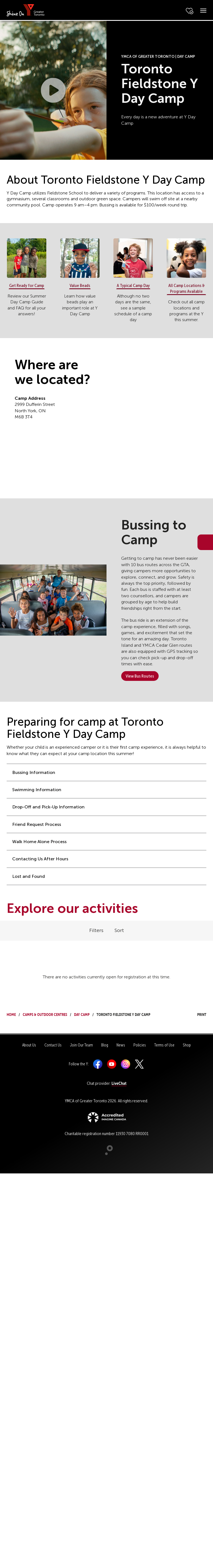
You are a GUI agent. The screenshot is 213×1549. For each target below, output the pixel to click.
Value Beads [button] (80, 285)
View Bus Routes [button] (140, 676)
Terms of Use (164, 1045)
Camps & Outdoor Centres (45, 1013)
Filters (96, 930)
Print (196, 1013)
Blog (104, 1045)
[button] (53, 90)
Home (11, 1013)
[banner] (26, 10)
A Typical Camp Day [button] (133, 285)
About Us (29, 1045)
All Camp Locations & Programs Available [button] (186, 288)
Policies (139, 1045)
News (120, 1045)
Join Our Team (81, 1045)
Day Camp (82, 1013)
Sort (119, 930)
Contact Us (53, 1045)
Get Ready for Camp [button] (26, 285)
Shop (187, 1045)
